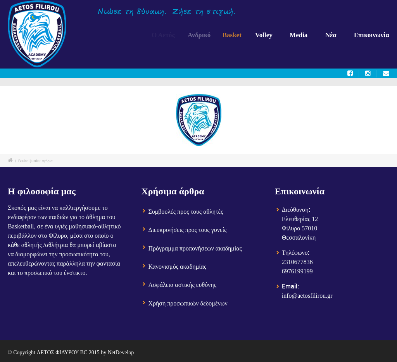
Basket (235, 35)
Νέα (331, 35)
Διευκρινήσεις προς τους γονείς (187, 229)
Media (298, 35)
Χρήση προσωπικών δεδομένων (187, 303)
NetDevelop (121, 352)
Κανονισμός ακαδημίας (177, 266)
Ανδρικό (201, 35)
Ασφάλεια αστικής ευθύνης (182, 284)
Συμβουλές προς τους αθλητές (185, 211)
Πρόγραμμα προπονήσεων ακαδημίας (195, 248)
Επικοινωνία (371, 35)
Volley (265, 35)
